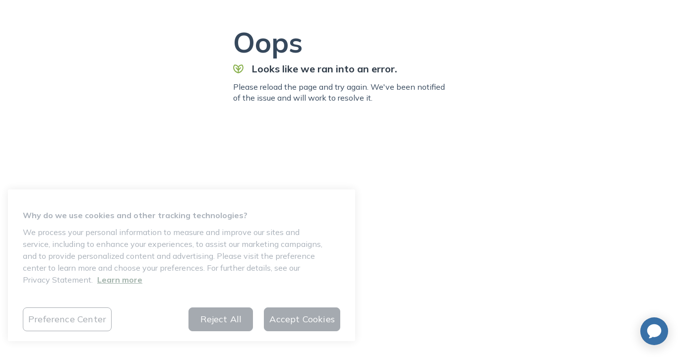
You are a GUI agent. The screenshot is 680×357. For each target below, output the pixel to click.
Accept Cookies (302, 319)
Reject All (221, 319)
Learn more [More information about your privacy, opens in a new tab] (119, 280)
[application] (654, 331)
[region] (181, 265)
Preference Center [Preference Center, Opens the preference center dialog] (67, 319)
